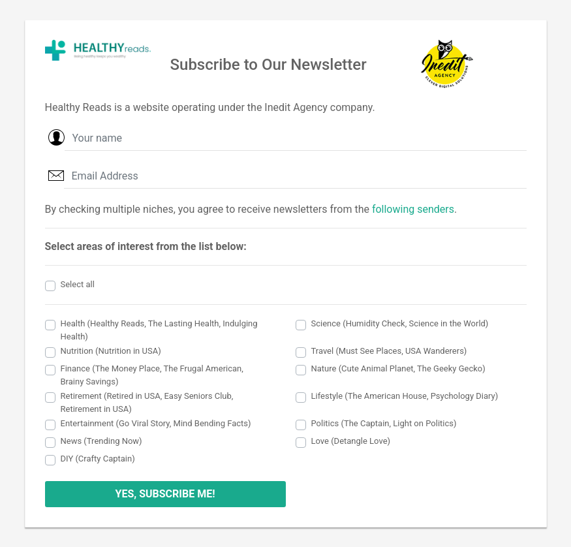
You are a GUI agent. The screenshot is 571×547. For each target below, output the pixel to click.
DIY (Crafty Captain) (98, 458)
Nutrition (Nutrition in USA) (111, 351)
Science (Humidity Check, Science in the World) (400, 323)
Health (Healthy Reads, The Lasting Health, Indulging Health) (159, 330)
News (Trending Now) (101, 441)
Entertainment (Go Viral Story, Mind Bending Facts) (156, 423)
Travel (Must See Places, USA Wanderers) (389, 351)
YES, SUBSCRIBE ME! (165, 494)
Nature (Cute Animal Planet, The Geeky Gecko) (398, 368)
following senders (413, 209)
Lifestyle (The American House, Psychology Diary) (405, 396)
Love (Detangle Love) (351, 441)
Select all (78, 284)
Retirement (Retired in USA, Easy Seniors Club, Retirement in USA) (147, 402)
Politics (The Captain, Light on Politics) (384, 423)
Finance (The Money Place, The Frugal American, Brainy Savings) (152, 375)
